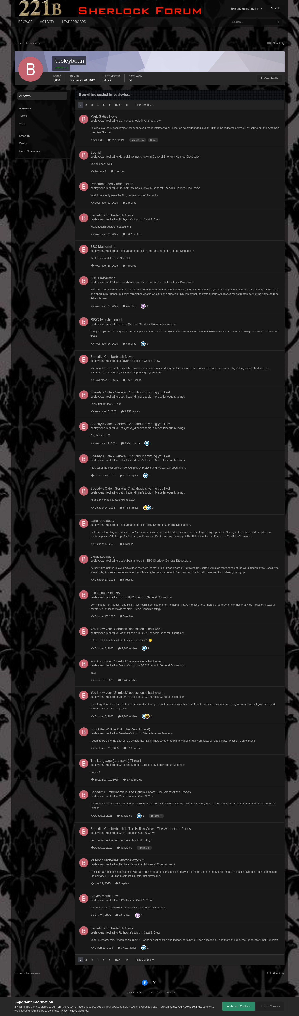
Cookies (170, 993)
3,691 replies (132, 234)
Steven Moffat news (105, 896)
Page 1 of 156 (145, 105)
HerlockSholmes (129, 156)
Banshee (124, 733)
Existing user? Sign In (246, 8)
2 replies (117, 171)
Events (23, 143)
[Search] (240, 22)
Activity (47, 22)
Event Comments (29, 151)
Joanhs (123, 633)
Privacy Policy (136, 993)
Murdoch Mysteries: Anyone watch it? (118, 860)
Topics (23, 115)
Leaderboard (74, 22)
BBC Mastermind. (103, 247)
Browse (25, 22)
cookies (96, 1006)
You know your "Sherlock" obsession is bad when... (128, 629)
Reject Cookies (270, 1006)
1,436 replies (132, 779)
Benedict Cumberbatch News (112, 215)
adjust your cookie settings (185, 1006)
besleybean (98, 120)
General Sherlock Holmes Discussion (176, 156)
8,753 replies (130, 411)
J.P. (121, 900)
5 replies (126, 543)
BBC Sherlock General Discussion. (168, 524)
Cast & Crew (152, 120)
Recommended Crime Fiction (112, 184)
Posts (22, 123)
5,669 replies (132, 748)
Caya (122, 796)
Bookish (96, 152)
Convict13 (125, 120)
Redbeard (125, 864)
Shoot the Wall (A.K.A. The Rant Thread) (120, 729)
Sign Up (275, 8)
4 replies (129, 265)
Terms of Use (64, 1006)
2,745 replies (127, 648)
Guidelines (82, 1010)
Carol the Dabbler (130, 764)
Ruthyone (125, 219)
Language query (103, 520)
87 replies (124, 815)
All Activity (25, 95)
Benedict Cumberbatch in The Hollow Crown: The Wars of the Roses (141, 792)
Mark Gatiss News (104, 116)
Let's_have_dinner (130, 396)
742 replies (116, 139)
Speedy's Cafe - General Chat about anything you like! (130, 392)
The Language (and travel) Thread (116, 761)
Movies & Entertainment (159, 864)
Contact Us (155, 993)
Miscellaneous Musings (170, 396)
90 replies (122, 915)
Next (118, 105)
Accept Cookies (238, 1006)
